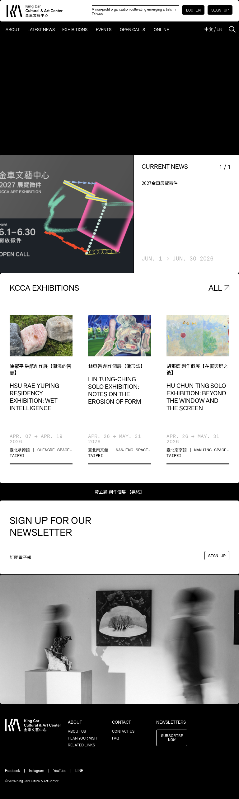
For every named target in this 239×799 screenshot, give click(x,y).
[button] (33, 214)
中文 (208, 29)
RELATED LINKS (81, 745)
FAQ (115, 738)
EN (219, 29)
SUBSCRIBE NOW (172, 738)
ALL (219, 288)
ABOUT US (77, 731)
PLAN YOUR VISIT (82, 738)
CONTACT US (123, 731)
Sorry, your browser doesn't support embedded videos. (119, 95)
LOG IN (193, 10)
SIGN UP (220, 10)
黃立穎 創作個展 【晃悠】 (119, 492)
